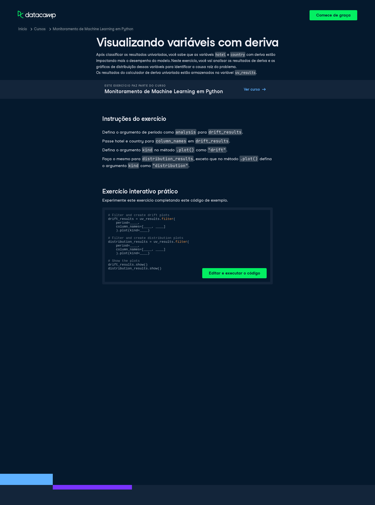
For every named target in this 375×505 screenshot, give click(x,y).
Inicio (22, 29)
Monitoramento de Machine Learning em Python (93, 29)
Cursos (40, 29)
